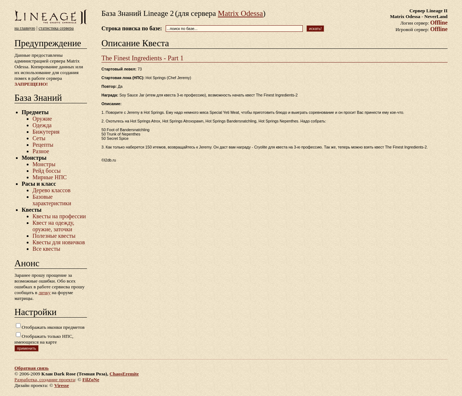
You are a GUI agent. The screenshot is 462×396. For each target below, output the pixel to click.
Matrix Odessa (240, 13)
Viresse (61, 385)
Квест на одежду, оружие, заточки (53, 226)
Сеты (38, 138)
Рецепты (42, 145)
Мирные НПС (49, 177)
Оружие (42, 119)
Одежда (42, 125)
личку (45, 292)
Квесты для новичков (58, 242)
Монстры (43, 164)
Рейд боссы (46, 171)
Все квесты (46, 249)
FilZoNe (90, 379)
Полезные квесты (53, 236)
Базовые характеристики (51, 200)
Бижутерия (46, 132)
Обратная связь (31, 368)
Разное (40, 151)
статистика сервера (56, 28)
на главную (24, 28)
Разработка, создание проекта (44, 379)
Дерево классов (51, 190)
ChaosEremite (124, 373)
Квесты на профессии (59, 216)
